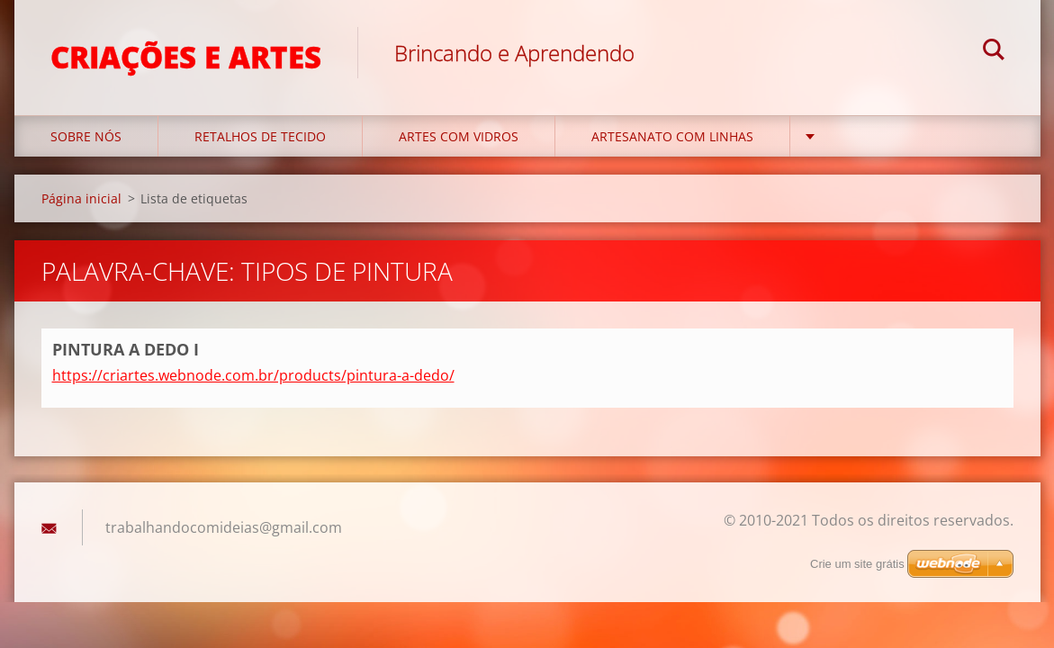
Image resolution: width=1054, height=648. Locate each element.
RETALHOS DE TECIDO (260, 136)
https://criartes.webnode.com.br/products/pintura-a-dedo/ (253, 375)
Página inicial (81, 198)
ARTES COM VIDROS (458, 136)
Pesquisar (993, 52)
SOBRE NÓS (86, 136)
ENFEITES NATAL (875, 136)
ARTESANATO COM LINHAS (672, 136)
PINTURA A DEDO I (125, 349)
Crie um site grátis (857, 564)
